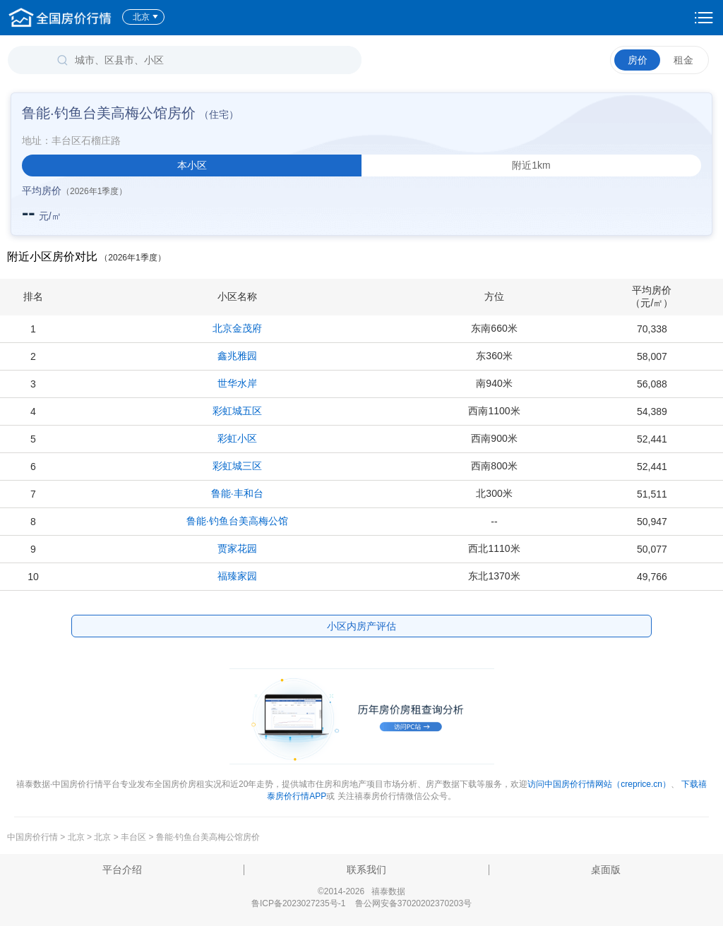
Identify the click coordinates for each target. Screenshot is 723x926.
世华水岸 (237, 383)
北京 (146, 17)
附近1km (531, 165)
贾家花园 (237, 548)
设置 (704, 17)
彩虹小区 (237, 438)
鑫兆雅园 (237, 355)
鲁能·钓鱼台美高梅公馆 (237, 521)
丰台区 (133, 837)
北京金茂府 (237, 328)
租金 (683, 60)
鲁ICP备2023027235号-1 (298, 903)
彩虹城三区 (237, 465)
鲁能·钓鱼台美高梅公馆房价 (208, 837)
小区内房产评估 (361, 626)
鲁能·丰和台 (237, 493)
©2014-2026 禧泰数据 (361, 891)
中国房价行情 (33, 837)
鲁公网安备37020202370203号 (413, 903)
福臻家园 (237, 576)
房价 (637, 60)
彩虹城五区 (237, 410)
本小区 (192, 165)
